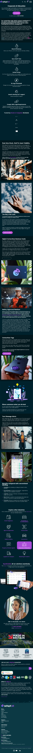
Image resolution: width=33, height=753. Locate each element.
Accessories (3, 716)
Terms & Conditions (5, 731)
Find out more (7, 258)
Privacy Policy (4, 733)
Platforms (3, 714)
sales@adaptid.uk (17, 628)
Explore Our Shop (7, 232)
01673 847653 (20, 15)
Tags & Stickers (4, 712)
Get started (16, 13)
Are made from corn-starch (16, 657)
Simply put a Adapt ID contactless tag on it (11, 315)
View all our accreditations (26, 657)
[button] (30, 668)
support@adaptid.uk (6, 741)
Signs (2, 713)
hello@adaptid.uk (5, 738)
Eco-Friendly (4, 717)
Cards (2, 711)
